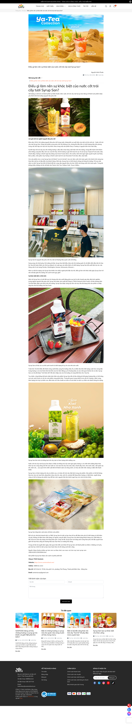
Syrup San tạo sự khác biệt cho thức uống (103, 632)
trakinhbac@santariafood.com (26, 686)
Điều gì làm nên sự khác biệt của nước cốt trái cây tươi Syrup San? (50, 81)
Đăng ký (43, 677)
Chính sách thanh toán (74, 671)
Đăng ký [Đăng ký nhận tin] (112, 678)
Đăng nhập (44, 674)
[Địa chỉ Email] (104, 678)
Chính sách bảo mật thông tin (76, 677)
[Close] (130, 2)
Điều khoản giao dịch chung (75, 684)
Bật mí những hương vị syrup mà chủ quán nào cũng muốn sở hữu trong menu (52, 633)
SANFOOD (31, 696)
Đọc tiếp (17, 651)
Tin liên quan (66, 610)
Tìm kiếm (44, 671)
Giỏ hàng (44, 680)
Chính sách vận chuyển (74, 674)
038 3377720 (30, 681)
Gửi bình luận (66, 601)
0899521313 (30, 679)
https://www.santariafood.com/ (44, 562)
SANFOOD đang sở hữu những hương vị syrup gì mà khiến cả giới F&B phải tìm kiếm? (26, 634)
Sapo (21, 698)
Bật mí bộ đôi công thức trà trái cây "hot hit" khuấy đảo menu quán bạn (77, 633)
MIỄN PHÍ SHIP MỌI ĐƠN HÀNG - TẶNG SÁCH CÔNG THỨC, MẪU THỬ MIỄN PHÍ (66, 2)
